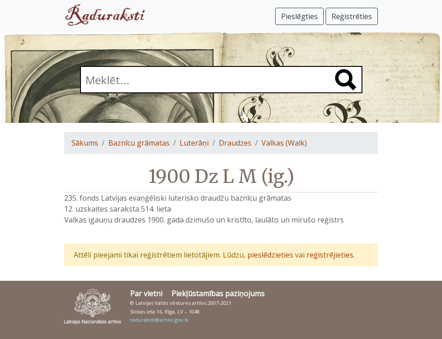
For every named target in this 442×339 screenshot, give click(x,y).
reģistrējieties (329, 255)
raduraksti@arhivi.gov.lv (159, 319)
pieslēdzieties (270, 255)
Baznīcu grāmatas (139, 143)
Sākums (84, 143)
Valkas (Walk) (284, 143)
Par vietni (146, 293)
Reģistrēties (352, 16)
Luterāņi (194, 143)
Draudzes (235, 143)
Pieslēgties (299, 16)
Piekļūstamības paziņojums (218, 293)
